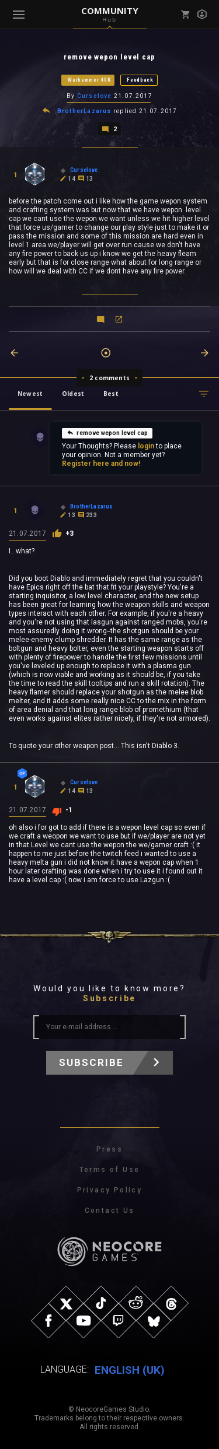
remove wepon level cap (107, 433)
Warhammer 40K (89, 80)
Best (111, 394)
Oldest (73, 394)
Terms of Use (109, 1170)
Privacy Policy (109, 1190)
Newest (30, 394)
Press (109, 1149)
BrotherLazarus (84, 111)
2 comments (109, 378)
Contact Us (110, 1210)
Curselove (94, 96)
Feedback (140, 80)
